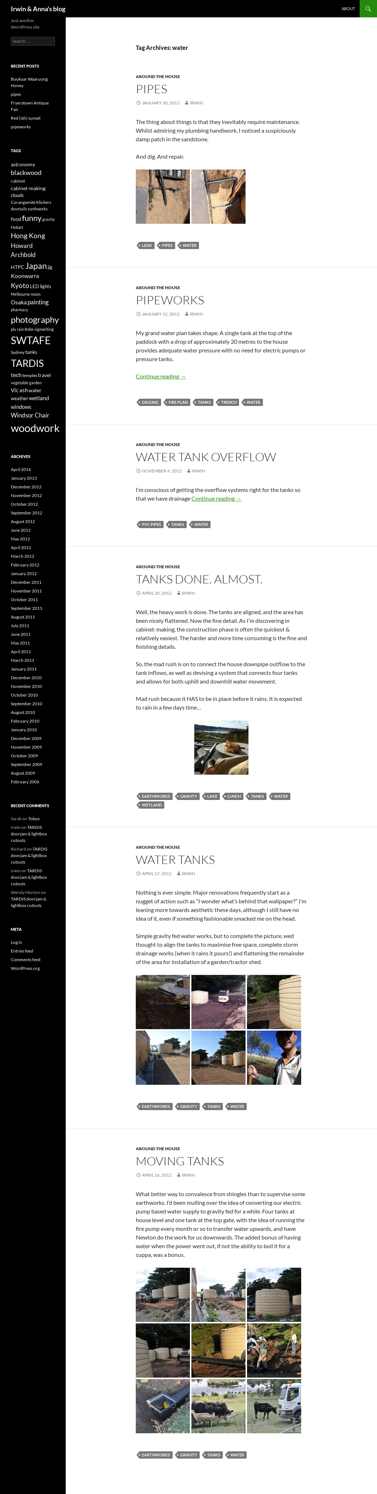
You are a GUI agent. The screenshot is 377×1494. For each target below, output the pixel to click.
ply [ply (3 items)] (13, 329)
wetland (152, 804)
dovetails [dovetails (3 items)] (19, 208)
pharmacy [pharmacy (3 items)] (19, 309)
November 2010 (26, 686)
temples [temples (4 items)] (29, 375)
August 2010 (23, 712)
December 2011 (26, 582)
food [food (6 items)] (16, 219)
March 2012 (22, 556)
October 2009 (24, 755)
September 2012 (26, 512)
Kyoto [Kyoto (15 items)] (20, 285)
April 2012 (21, 547)
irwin (196, 103)
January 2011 (24, 669)
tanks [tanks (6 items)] (31, 352)
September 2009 (26, 764)
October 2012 (24, 504)
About (348, 8)
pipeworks (170, 299)
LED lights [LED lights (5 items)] (40, 286)
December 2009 (26, 738)
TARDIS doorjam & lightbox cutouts (29, 834)
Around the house (158, 76)
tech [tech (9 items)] (16, 374)
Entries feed (22, 951)
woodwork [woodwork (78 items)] (35, 427)
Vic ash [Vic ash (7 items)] (19, 390)
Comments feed (25, 959)
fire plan (178, 402)
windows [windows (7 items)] (21, 406)
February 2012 (25, 565)
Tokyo (34, 818)
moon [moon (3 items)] (35, 294)
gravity (188, 796)
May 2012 (20, 538)
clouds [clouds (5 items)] (17, 195)
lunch (234, 796)
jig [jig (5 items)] (50, 267)
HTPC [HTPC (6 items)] (18, 267)
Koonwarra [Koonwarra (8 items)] (25, 276)
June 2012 (21, 530)
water (189, 245)
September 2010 (26, 703)
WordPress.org (25, 968)
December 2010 (26, 677)
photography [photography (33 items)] (35, 319)
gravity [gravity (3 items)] (48, 219)
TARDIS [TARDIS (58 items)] (27, 363)
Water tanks (175, 859)
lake (212, 796)
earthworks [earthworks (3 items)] (38, 208)
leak (147, 245)
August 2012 (23, 521)
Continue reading (161, 376)
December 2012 (26, 486)
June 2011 (21, 634)
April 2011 (21, 651)
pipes (151, 88)
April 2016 (21, 469)
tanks (204, 402)
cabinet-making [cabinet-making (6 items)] (28, 188)
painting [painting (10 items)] (38, 302)
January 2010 (24, 729)
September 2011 (26, 608)
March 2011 (22, 660)
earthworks (156, 796)
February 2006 (25, 781)
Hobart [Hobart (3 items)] (17, 227)
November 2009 (26, 747)
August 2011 (23, 617)
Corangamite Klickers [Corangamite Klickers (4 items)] (31, 202)
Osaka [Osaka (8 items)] (19, 302)
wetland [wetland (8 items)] (39, 398)
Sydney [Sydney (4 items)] (18, 352)
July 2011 (20, 625)
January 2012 (24, 573)
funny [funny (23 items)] (32, 218)
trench (229, 402)
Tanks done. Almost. (199, 579)
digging (150, 402)
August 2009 (23, 773)
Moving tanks (180, 1160)
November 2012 (26, 495)
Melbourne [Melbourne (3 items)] (20, 294)
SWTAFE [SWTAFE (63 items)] (31, 340)
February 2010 (25, 721)
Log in (16, 942)
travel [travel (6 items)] (44, 375)
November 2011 (26, 591)
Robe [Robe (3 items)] (29, 329)
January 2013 (24, 478)
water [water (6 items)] (35, 390)
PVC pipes (151, 524)
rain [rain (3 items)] (20, 329)
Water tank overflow (206, 456)
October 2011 (24, 599)
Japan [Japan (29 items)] (36, 266)
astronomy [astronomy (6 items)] (23, 164)
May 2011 (20, 643)
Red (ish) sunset (25, 118)
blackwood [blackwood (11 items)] (26, 172)
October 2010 (24, 695)
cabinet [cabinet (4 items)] (18, 181)
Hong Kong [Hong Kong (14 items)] (28, 235)
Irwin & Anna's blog (38, 9)
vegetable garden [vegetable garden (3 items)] (26, 382)
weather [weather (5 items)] (19, 398)
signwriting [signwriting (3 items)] (44, 329)
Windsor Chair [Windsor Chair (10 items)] (30, 415)
